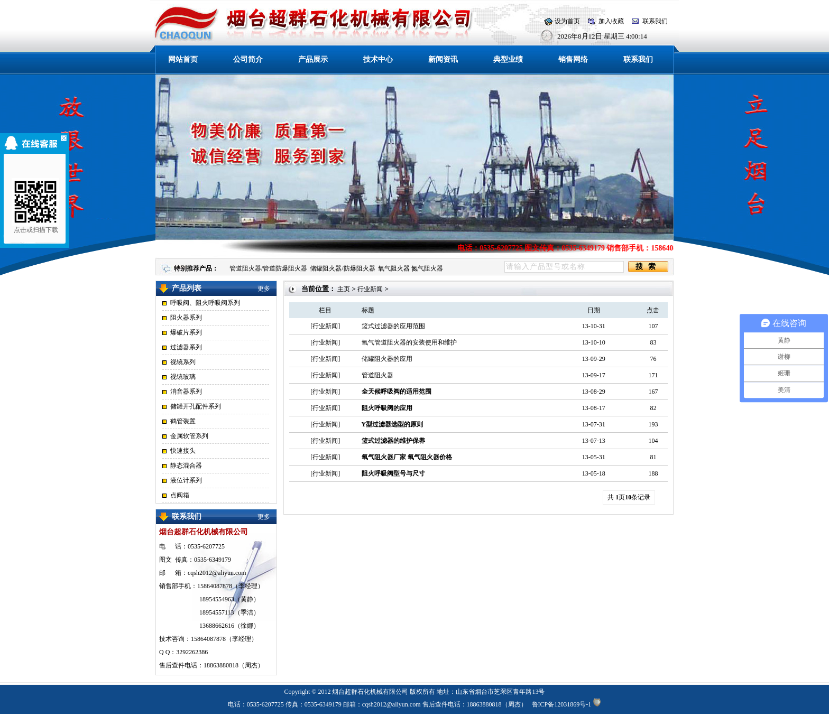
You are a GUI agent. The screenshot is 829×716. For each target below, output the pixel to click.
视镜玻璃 (183, 376)
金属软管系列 (189, 436)
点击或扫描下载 (32, 206)
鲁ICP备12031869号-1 (562, 704)
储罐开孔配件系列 (195, 406)
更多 (263, 288)
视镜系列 (183, 362)
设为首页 (567, 21)
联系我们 (655, 21)
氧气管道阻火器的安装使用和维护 (409, 342)
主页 (343, 289)
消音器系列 (186, 391)
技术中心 (378, 59)
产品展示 (313, 59)
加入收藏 (611, 21)
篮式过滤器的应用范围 (393, 326)
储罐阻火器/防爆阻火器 (342, 268)
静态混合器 (186, 465)
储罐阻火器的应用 (387, 358)
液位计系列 (186, 480)
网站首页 (183, 59)
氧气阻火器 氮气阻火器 (410, 268)
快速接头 (183, 450)
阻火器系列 (186, 317)
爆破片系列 (186, 332)
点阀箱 (179, 495)
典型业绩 (508, 59)
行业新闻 (370, 289)
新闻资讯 (443, 59)
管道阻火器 (377, 375)
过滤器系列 (186, 347)
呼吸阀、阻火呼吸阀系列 (205, 302)
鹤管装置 (183, 421)
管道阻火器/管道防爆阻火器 (268, 268)
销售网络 (573, 59)
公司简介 (248, 59)
